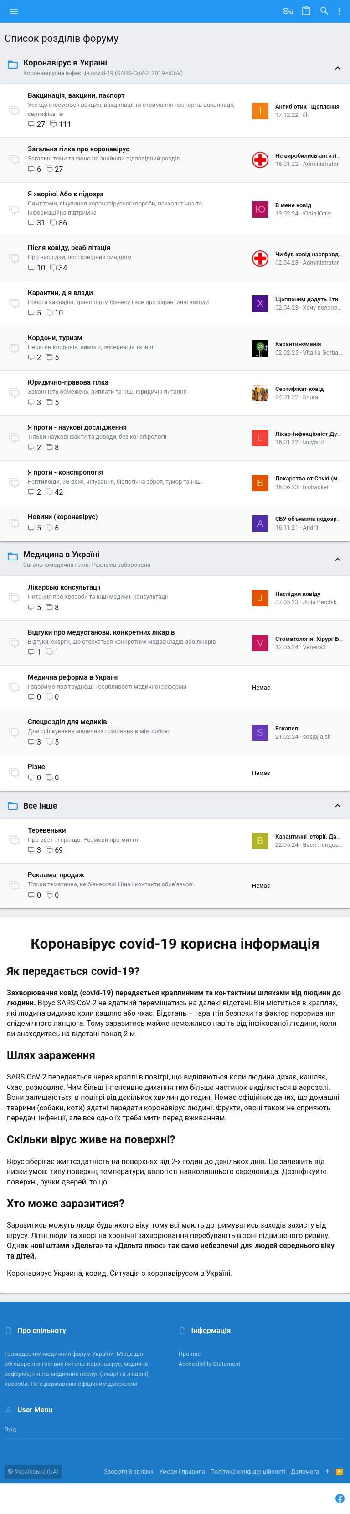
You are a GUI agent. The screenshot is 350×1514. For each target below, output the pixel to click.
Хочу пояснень (323, 307)
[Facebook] (340, 1498)
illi (306, 114)
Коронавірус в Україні (65, 62)
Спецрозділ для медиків (67, 722)
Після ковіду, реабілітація (69, 248)
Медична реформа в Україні (73, 677)
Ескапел (286, 728)
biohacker (316, 487)
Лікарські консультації (64, 587)
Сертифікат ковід (299, 388)
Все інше (40, 805)
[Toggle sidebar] (339, 11)
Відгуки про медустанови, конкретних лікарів (101, 632)
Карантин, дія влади (60, 293)
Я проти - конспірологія (65, 472)
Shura (310, 397)
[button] (14, 11)
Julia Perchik (320, 602)
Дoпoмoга (305, 1471)
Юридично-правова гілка (68, 382)
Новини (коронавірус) (63, 517)
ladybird (313, 442)
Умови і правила (182, 1471)
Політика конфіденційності (248, 1471)
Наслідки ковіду (297, 593)
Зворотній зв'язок (129, 1471)
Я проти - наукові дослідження (77, 427)
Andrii (311, 527)
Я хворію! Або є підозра (65, 194)
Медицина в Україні (61, 554)
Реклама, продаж (56, 875)
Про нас (190, 1353)
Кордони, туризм (55, 338)
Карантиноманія (298, 343)
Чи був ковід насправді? (309, 254)
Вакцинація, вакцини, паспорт (76, 95)
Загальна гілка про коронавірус (78, 149)
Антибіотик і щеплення (307, 106)
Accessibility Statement (210, 1363)
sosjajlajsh (317, 736)
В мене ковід (293, 205)
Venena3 (314, 647)
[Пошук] (324, 11)
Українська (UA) (33, 1471)
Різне (36, 767)
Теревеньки (47, 830)
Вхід (10, 1429)
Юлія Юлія (317, 213)
